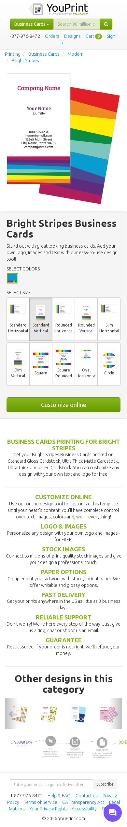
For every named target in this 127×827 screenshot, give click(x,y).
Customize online (63, 404)
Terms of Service (40, 802)
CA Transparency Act (83, 802)
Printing (13, 54)
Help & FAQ (59, 795)
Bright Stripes (25, 60)
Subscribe (105, 784)
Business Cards (44, 54)
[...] (76, 24)
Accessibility (84, 808)
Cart (90, 36)
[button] (11, 714)
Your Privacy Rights (49, 808)
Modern (75, 54)
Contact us (87, 795)
